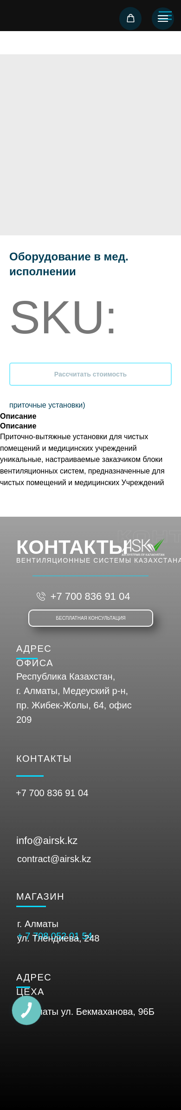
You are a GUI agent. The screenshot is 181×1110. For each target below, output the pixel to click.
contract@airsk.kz (54, 859)
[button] (130, 18)
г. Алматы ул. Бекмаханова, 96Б (86, 1011)
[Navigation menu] (163, 18)
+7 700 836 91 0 (49, 793)
